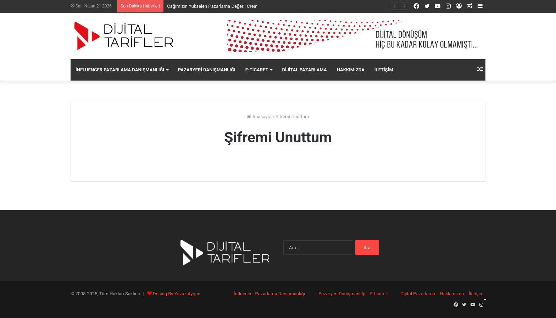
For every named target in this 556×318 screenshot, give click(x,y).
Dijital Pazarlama (304, 69)
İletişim (383, 69)
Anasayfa (259, 116)
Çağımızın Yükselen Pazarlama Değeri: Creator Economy (224, 6)
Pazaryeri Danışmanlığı (206, 69)
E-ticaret (256, 69)
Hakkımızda (351, 69)
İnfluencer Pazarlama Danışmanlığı (120, 69)
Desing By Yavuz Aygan (176, 293)
